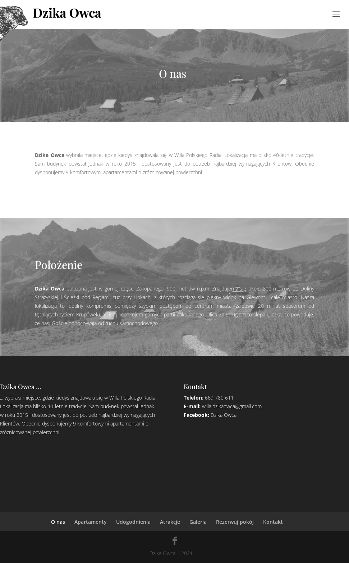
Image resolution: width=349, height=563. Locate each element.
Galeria (198, 521)
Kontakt (273, 521)
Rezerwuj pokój (235, 521)
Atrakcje (170, 521)
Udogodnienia (133, 521)
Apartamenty (90, 521)
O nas (58, 521)
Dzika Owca (224, 414)
